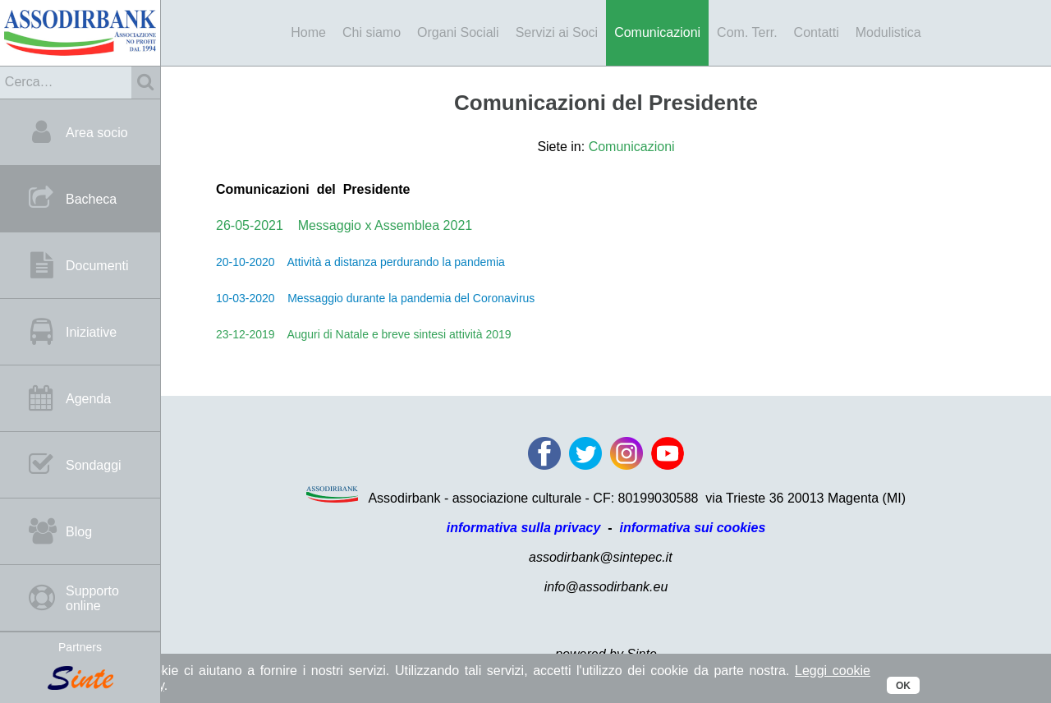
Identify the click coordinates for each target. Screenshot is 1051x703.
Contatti (816, 32)
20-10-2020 (245, 262)
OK (903, 686)
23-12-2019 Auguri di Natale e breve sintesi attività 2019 (364, 334)
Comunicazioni (657, 32)
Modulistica (888, 32)
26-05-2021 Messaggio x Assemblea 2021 (344, 225)
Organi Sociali (458, 32)
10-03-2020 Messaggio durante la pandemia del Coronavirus (375, 298)
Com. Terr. (747, 32)
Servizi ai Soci (557, 32)
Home (308, 32)
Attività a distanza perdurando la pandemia (390, 262)
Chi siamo (371, 32)
